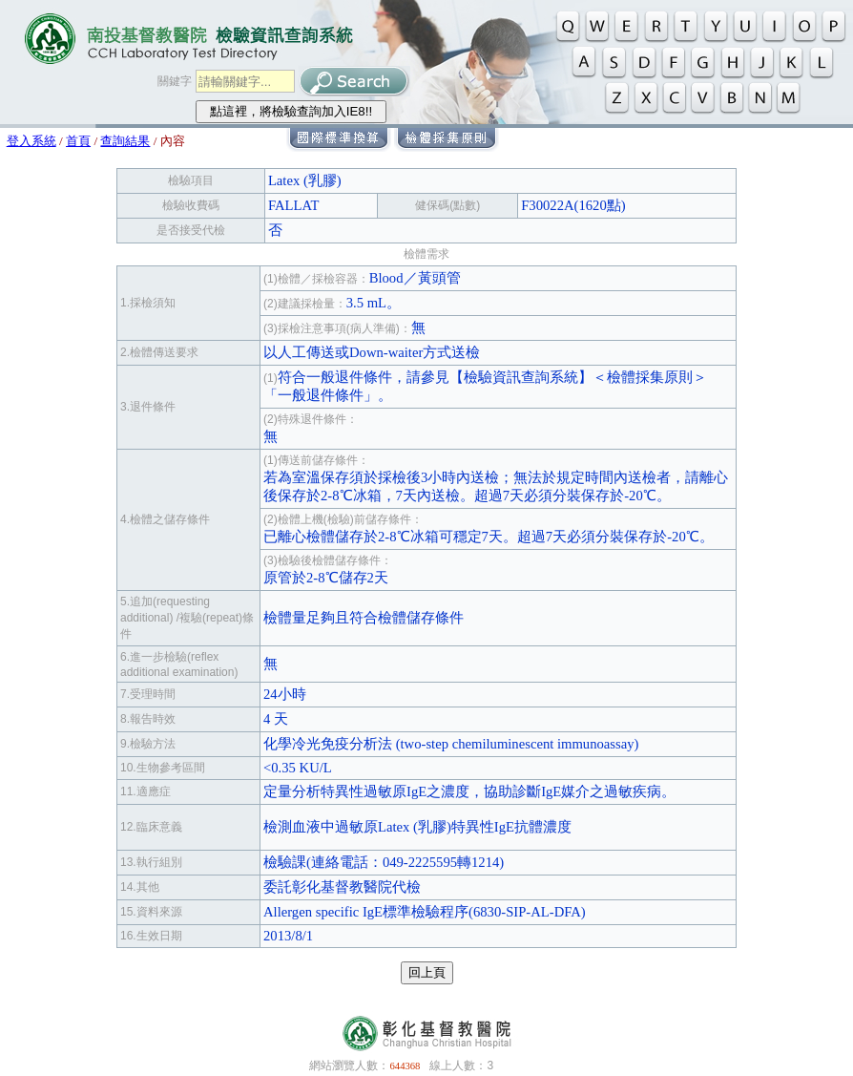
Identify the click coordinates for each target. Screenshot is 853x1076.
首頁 (78, 141)
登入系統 (31, 141)
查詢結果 (125, 141)
